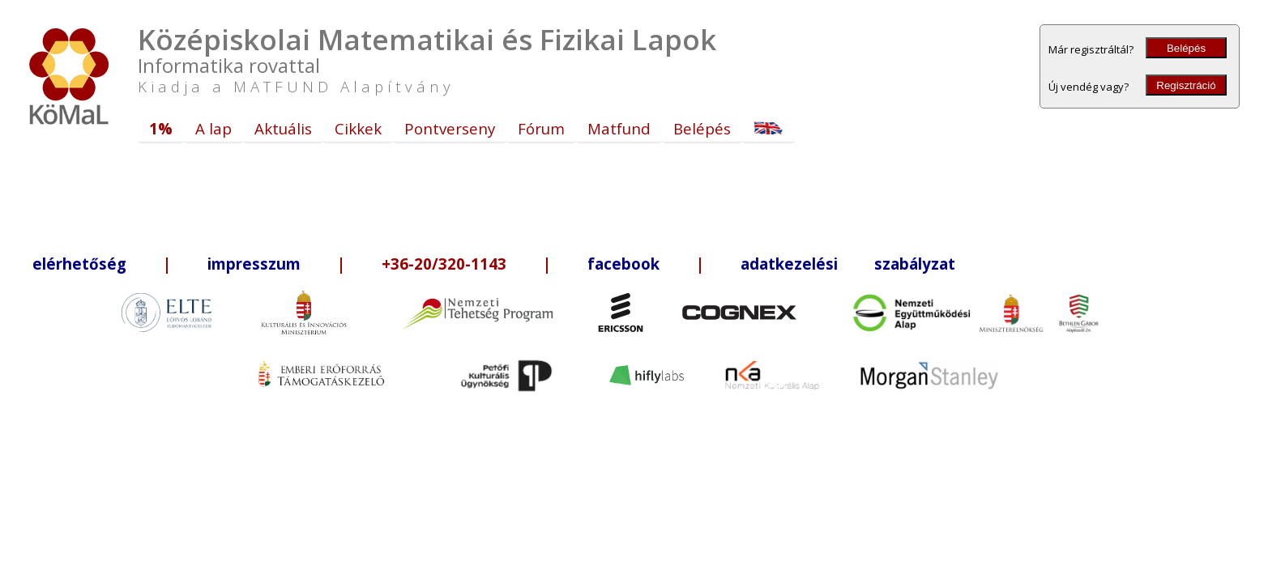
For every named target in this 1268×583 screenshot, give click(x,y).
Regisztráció (1185, 85)
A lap (213, 128)
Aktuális (283, 128)
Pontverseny (449, 128)
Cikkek (358, 128)
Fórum (541, 128)
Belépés (1186, 48)
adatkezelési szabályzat (848, 263)
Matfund (619, 128)
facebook (623, 263)
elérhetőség (79, 263)
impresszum (254, 263)
